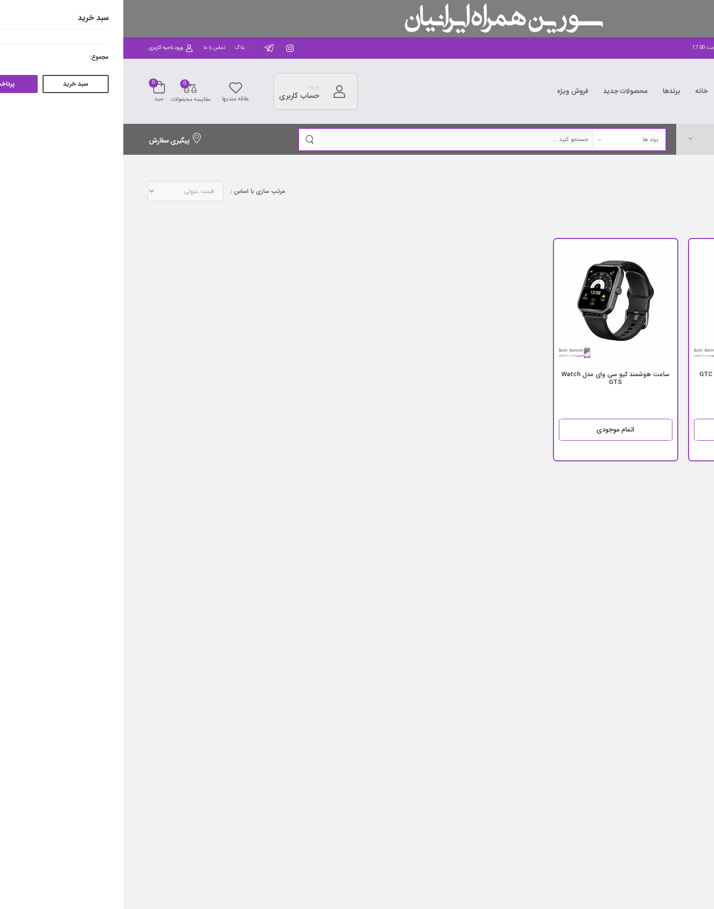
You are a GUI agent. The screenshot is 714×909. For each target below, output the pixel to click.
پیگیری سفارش (52, 140)
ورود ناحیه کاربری (47, 48)
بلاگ (116, 48)
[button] (621, 138)
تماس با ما (91, 48)
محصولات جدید (502, 91)
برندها (548, 91)
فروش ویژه (449, 91)
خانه (578, 91)
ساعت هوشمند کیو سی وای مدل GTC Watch (627, 378)
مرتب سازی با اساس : (134, 191)
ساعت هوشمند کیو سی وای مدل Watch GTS (492, 378)
